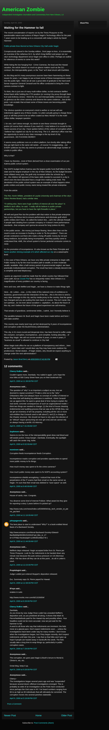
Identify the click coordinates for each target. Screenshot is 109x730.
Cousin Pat (24, 279)
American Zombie (23, 9)
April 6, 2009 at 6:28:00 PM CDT (23, 601)
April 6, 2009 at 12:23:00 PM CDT (24, 565)
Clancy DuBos (16, 371)
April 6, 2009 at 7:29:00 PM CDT (23, 649)
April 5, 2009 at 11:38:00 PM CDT (24, 381)
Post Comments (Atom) (44, 723)
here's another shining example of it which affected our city (28, 252)
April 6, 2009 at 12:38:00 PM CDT (24, 583)
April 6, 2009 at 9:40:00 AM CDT (23, 486)
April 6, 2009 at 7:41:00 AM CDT (23, 426)
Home (38, 715)
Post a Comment (14, 704)
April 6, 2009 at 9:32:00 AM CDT (23, 444)
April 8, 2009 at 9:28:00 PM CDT (23, 669)
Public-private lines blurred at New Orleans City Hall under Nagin (31, 46)
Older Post (66, 715)
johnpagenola (16, 521)
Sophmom (14, 431)
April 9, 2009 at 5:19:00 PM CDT (23, 698)
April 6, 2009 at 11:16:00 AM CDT (24, 515)
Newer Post (10, 715)
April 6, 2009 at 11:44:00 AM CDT (24, 541)
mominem (14, 450)
